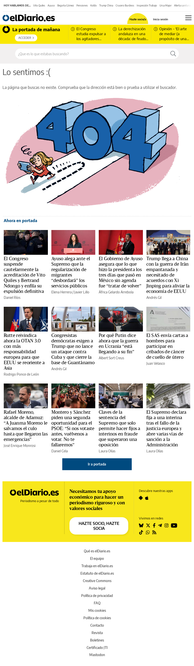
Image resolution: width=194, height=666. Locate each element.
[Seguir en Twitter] (148, 525)
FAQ (97, 603)
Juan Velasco (155, 363)
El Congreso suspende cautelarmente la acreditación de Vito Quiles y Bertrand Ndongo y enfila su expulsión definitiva (24, 275)
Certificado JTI (97, 647)
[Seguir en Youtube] (174, 525)
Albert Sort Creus (111, 358)
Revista (97, 633)
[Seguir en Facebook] (154, 525)
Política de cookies (97, 618)
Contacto (97, 625)
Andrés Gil (154, 297)
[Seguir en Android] (141, 498)
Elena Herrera (61, 292)
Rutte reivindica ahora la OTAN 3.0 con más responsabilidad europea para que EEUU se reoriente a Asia (24, 352)
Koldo (93, 5)
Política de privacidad (97, 595)
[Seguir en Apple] (147, 498)
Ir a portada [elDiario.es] (97, 464)
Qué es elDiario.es (97, 551)
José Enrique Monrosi (19, 445)
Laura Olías (107, 451)
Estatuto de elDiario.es (97, 573)
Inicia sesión (160, 19)
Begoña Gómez (65, 5)
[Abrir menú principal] (188, 18)
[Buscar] (173, 54)
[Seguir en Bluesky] (141, 525)
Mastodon (97, 655)
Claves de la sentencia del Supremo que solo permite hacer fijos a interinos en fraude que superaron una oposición (119, 428)
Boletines (97, 640)
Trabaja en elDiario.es (97, 566)
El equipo (97, 558)
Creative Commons (97, 581)
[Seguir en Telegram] (160, 525)
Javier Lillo (81, 292)
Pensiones (82, 5)
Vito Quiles (39, 5)
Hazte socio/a (137, 19)
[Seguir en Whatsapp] (148, 532)
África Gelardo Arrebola (116, 292)
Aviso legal (97, 588)
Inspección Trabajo (147, 5)
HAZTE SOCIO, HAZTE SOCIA (99, 526)
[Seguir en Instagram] (166, 525)
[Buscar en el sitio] (91, 54)
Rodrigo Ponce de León (21, 374)
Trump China (106, 5)
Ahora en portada (20, 220)
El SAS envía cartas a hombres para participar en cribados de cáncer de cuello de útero (167, 346)
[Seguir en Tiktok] (141, 532)
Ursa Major (166, 5)
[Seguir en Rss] (154, 532)
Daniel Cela (59, 451)
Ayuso (51, 5)
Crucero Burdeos (125, 5)
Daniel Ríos (12, 297)
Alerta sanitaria (182, 5)
